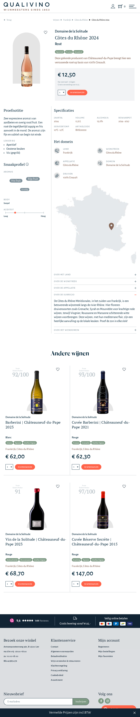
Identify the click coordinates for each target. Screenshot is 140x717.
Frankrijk (67, 20)
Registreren (103, 647)
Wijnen (56, 20)
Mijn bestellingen (106, 651)
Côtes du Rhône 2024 (100, 20)
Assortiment (57, 680)
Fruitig (69, 52)
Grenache (86, 443)
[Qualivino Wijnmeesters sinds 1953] (26, 6)
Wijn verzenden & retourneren (65, 661)
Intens (9, 443)
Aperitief (59, 52)
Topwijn (18, 443)
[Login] (113, 6)
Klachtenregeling (59, 666)
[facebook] (101, 701)
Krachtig (76, 560)
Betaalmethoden (59, 656)
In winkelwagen (77, 92)
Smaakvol (78, 52)
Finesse (76, 443)
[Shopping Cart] (121, 6)
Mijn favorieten (105, 656)
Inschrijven (80, 701)
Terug (9, 20)
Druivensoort (25, 560)
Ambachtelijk (12, 560)
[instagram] (107, 701)
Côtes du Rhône (81, 20)
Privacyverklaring (59, 670)
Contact (54, 647)
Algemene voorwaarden (62, 651)
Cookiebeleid (57, 675)
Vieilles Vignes (30, 443)
